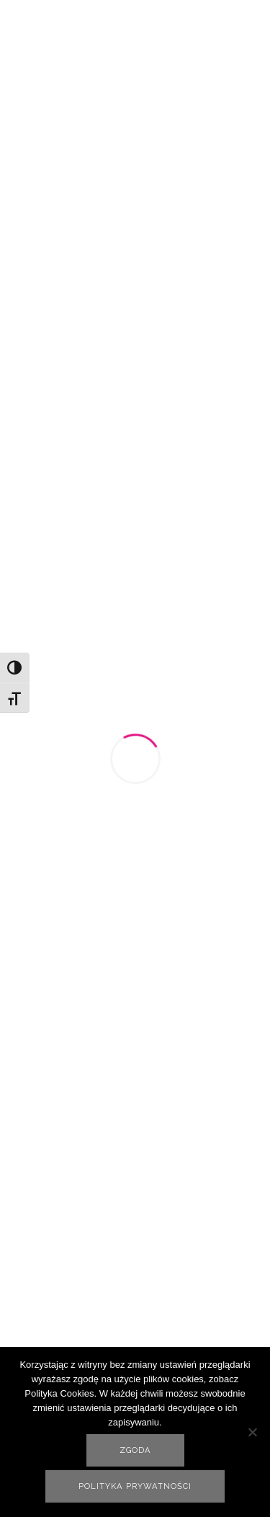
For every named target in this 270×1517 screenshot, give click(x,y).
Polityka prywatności (135, 1486)
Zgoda (135, 1450)
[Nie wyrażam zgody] (252, 1432)
